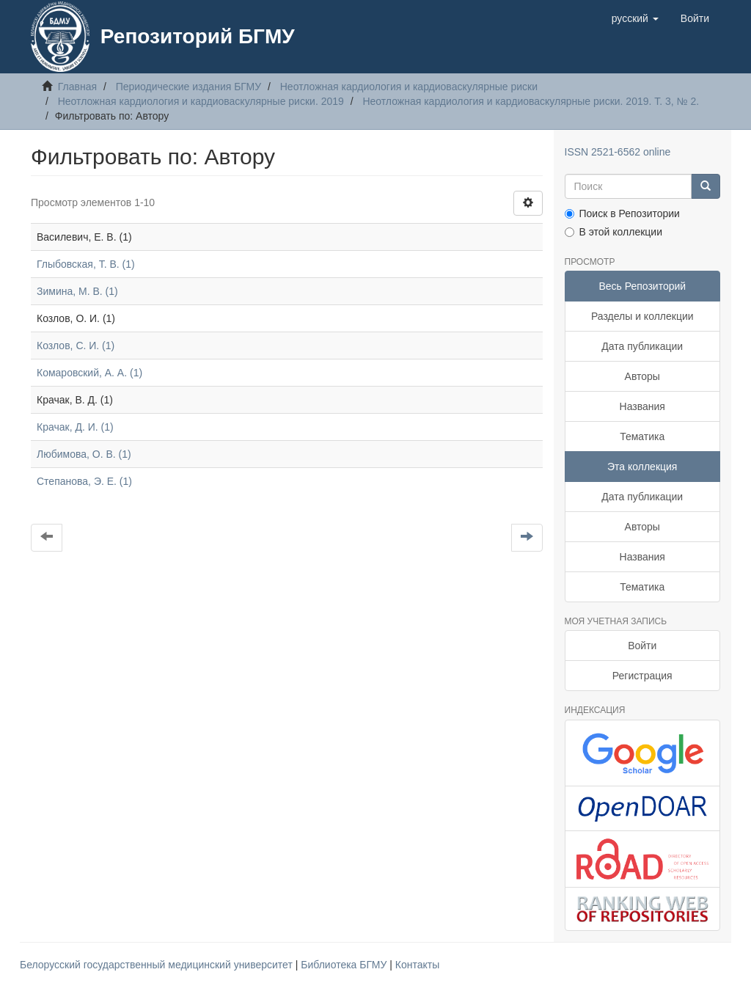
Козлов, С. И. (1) (75, 345)
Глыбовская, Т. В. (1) (86, 264)
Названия (642, 406)
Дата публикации (642, 346)
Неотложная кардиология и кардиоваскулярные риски (409, 86)
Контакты (417, 965)
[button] (635, 18)
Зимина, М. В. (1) (77, 291)
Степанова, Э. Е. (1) (84, 481)
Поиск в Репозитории (622, 213)
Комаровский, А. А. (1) (89, 373)
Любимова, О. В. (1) (84, 454)
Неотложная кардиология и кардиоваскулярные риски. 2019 (201, 101)
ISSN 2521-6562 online (618, 152)
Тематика (642, 436)
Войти (642, 645)
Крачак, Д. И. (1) (75, 427)
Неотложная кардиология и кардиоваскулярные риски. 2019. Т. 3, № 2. (530, 101)
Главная (77, 86)
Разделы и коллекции (642, 316)
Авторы (642, 376)
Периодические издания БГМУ (189, 86)
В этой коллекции (613, 232)
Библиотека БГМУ (345, 965)
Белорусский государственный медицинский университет (158, 965)
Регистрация (642, 675)
